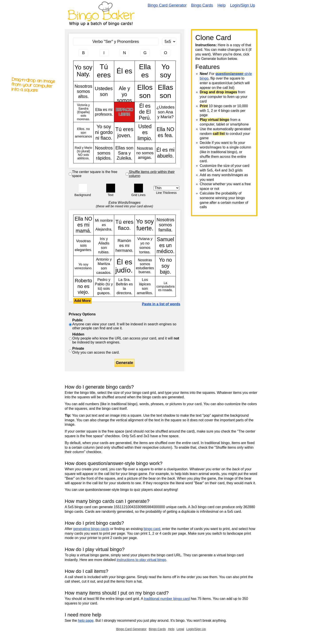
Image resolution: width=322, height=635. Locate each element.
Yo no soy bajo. (165, 266)
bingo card (152, 529)
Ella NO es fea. (165, 132)
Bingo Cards (202, 5)
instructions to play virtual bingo (141, 560)
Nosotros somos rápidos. (104, 153)
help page (85, 620)
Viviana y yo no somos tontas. (145, 245)
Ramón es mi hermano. (124, 245)
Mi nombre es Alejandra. (104, 225)
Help (221, 5)
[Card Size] (169, 41)
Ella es (145, 71)
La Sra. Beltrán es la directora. (124, 286)
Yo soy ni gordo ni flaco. (104, 132)
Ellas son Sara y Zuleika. (124, 153)
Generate (124, 362)
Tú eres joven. (124, 132)
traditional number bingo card (167, 599)
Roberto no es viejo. (83, 286)
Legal (180, 629)
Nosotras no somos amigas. (145, 153)
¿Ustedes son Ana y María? (165, 112)
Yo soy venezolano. (83, 266)
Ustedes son (104, 91)
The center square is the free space (95, 174)
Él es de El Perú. (145, 112)
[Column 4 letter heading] (145, 53)
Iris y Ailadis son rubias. (104, 245)
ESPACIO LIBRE (124, 112)
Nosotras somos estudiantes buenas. (145, 266)
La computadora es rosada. (165, 286)
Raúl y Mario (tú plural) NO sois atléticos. (83, 153)
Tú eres (104, 71)
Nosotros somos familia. (165, 225)
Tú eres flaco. (124, 225)
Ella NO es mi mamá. (83, 225)
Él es (124, 71)
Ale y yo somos (124, 91)
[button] (82, 188)
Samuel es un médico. (165, 245)
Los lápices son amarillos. (145, 286)
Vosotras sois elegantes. (83, 245)
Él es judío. (124, 266)
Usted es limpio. (145, 132)
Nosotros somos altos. (83, 91)
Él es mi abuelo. (165, 153)
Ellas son (165, 91)
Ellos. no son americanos (83, 132)
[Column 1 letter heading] (83, 53)
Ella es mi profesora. (104, 112)
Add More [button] (82, 301)
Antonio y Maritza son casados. (104, 266)
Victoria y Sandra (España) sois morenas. (83, 112)
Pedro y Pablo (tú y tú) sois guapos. (104, 286)
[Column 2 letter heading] (104, 53)
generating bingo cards (91, 529)
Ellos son (145, 91)
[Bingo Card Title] (115, 41)
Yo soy (165, 71)
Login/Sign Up (242, 5)
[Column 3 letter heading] (124, 53)
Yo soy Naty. (83, 71)
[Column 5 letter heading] (165, 53)
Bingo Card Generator (167, 5)
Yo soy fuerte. (145, 225)
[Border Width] (166, 188)
